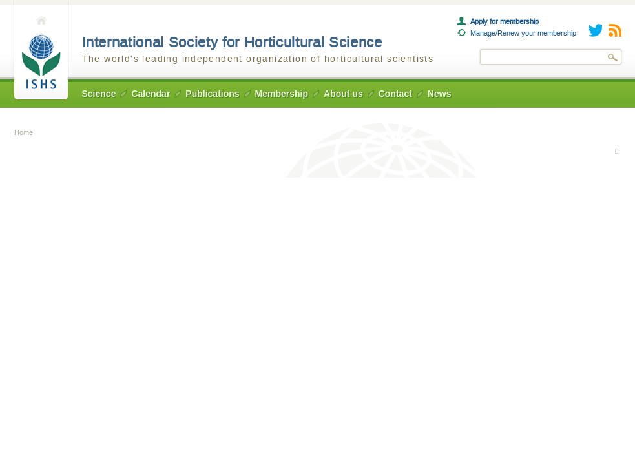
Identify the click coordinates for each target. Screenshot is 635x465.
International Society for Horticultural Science (232, 42)
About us (343, 93)
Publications (212, 93)
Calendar (150, 93)
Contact (395, 93)
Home (41, 51)
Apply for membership (504, 21)
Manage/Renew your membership (523, 33)
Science (99, 93)
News (440, 93)
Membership (281, 93)
